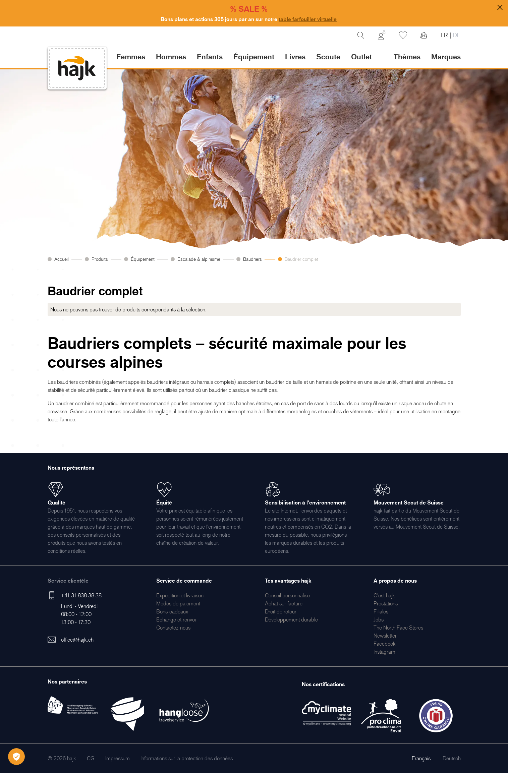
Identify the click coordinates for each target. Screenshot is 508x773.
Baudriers (252, 259)
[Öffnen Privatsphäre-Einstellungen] (16, 756)
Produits (100, 259)
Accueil (61, 259)
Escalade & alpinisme (198, 259)
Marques (446, 56)
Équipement (143, 259)
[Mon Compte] (381, 35)
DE (456, 35)
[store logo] (77, 68)
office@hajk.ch (77, 639)
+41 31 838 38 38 (81, 595)
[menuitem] (180, 595)
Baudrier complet (301, 259)
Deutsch (452, 758)
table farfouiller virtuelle (308, 19)
